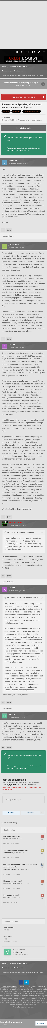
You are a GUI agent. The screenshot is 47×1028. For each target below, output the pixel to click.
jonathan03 (14, 244)
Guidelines (4, 1025)
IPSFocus (14, 987)
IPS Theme (5, 987)
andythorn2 (9, 853)
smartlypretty (10, 869)
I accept (41, 1023)
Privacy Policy (31, 987)
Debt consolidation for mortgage (15, 850)
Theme (22, 987)
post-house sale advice (11, 836)
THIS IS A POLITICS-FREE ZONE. (23, 97)
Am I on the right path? (11, 895)
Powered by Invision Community (23, 1007)
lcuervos (8, 838)
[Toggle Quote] (6, 532)
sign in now (13, 785)
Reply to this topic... (13, 800)
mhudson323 (17, 952)
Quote (9, 230)
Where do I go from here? (12, 881)
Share (11, 813)
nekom (12, 714)
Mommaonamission (12, 883)
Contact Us (41, 987)
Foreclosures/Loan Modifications (30, 120)
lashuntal (7, 118)
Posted (18, 164)
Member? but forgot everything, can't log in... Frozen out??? (22, 84)
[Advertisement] (23, 24)
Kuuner (12, 344)
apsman (8, 897)
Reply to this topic (24, 128)
